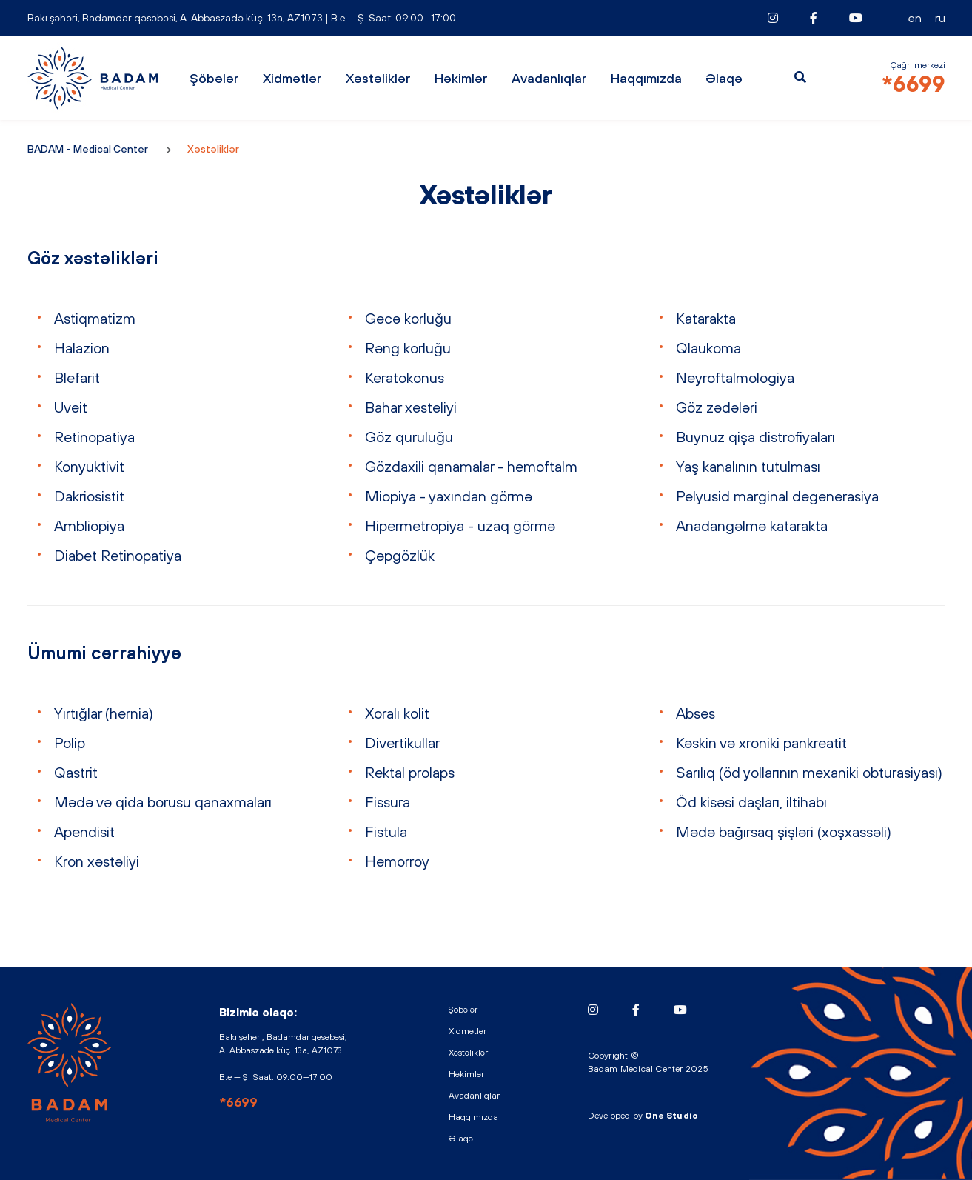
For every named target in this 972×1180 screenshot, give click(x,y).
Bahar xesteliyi (411, 407)
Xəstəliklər (378, 78)
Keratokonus (404, 377)
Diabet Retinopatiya (117, 555)
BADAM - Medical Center (94, 78)
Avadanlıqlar (549, 78)
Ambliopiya (89, 525)
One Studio (671, 1115)
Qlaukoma (708, 347)
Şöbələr (214, 78)
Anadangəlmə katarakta (752, 525)
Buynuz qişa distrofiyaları (755, 436)
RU (940, 17)
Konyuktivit (89, 466)
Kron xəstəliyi (96, 861)
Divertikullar (402, 742)
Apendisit (84, 831)
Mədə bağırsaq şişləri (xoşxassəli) (783, 831)
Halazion (82, 347)
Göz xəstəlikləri (92, 257)
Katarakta (706, 318)
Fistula (386, 831)
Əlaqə (724, 78)
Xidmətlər (292, 78)
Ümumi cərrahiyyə (104, 652)
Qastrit (76, 772)
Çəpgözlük (400, 555)
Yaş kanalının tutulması (748, 466)
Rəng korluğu (408, 347)
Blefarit (77, 377)
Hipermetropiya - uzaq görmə (460, 525)
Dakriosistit (89, 495)
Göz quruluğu (409, 436)
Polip (69, 742)
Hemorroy (397, 861)
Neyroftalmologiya (735, 377)
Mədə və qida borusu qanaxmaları (163, 801)
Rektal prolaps (410, 772)
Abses (695, 712)
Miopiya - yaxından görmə (448, 495)
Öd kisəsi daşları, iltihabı (751, 801)
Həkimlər (461, 78)
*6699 (913, 83)
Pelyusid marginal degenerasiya (777, 495)
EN (915, 17)
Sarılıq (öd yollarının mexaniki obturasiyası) (809, 772)
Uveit (70, 407)
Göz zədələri (716, 407)
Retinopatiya (94, 436)
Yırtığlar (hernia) (103, 712)
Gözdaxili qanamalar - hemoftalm (471, 466)
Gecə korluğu (408, 318)
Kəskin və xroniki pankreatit (761, 742)
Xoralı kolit (397, 712)
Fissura (387, 801)
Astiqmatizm (94, 318)
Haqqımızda (646, 78)
